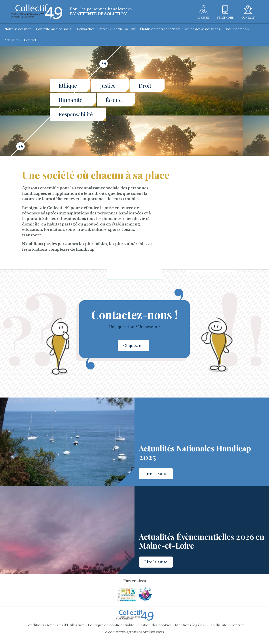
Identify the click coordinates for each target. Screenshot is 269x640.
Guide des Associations (202, 29)
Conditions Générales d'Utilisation (55, 625)
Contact (30, 40)
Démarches (85, 29)
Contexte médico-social (54, 29)
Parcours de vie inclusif (117, 29)
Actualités (12, 40)
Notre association (18, 29)
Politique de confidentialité (111, 625)
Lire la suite (155, 473)
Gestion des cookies (155, 625)
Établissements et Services (160, 29)
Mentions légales (189, 625)
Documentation (236, 29)
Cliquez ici (133, 345)
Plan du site (217, 625)
